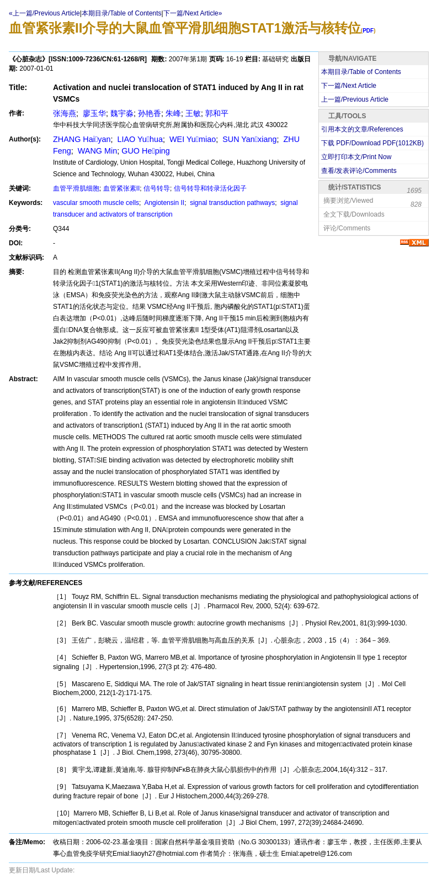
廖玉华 (93, 113)
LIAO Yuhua (139, 139)
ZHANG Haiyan (81, 139)
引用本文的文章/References (362, 129)
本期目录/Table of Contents (122, 13)
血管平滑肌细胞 (76, 188)
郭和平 (216, 113)
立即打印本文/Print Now (356, 157)
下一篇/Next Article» (192, 13)
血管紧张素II (121, 188)
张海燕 (64, 113)
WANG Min (96, 150)
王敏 (193, 113)
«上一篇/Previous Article (44, 13)
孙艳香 (149, 113)
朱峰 (173, 113)
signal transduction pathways (231, 203)
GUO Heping (145, 150)
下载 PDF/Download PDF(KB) (372, 143)
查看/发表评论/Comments (359, 171)
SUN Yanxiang (248, 139)
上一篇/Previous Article (354, 99)
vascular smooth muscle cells (96, 203)
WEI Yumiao (191, 139)
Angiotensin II (163, 203)
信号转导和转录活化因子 (210, 188)
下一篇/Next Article (348, 86)
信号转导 (156, 188)
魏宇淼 (122, 113)
